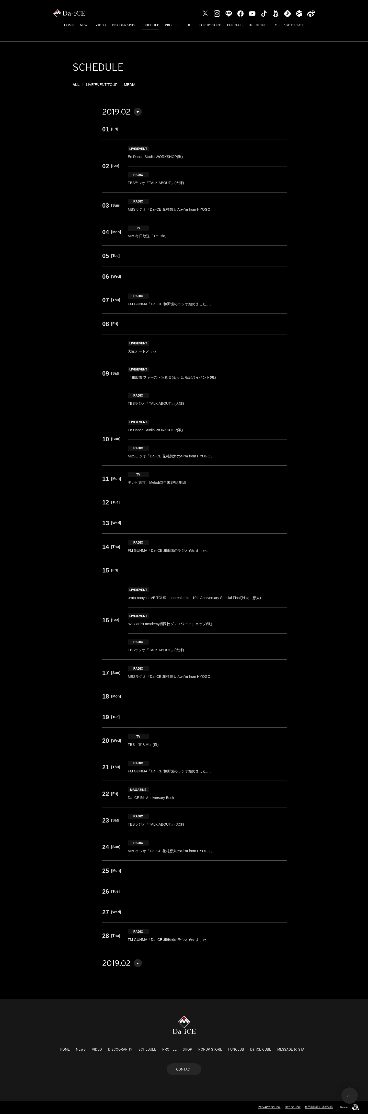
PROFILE (172, 25)
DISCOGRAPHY (123, 25)
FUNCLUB (235, 25)
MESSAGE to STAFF (289, 25)
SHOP (189, 25)
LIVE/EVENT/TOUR (102, 85)
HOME (69, 25)
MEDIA (129, 85)
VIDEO (100, 25)
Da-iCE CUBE (259, 25)
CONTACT (184, 1069)
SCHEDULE (150, 25)
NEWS (84, 25)
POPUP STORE (210, 25)
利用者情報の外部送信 (319, 1106)
